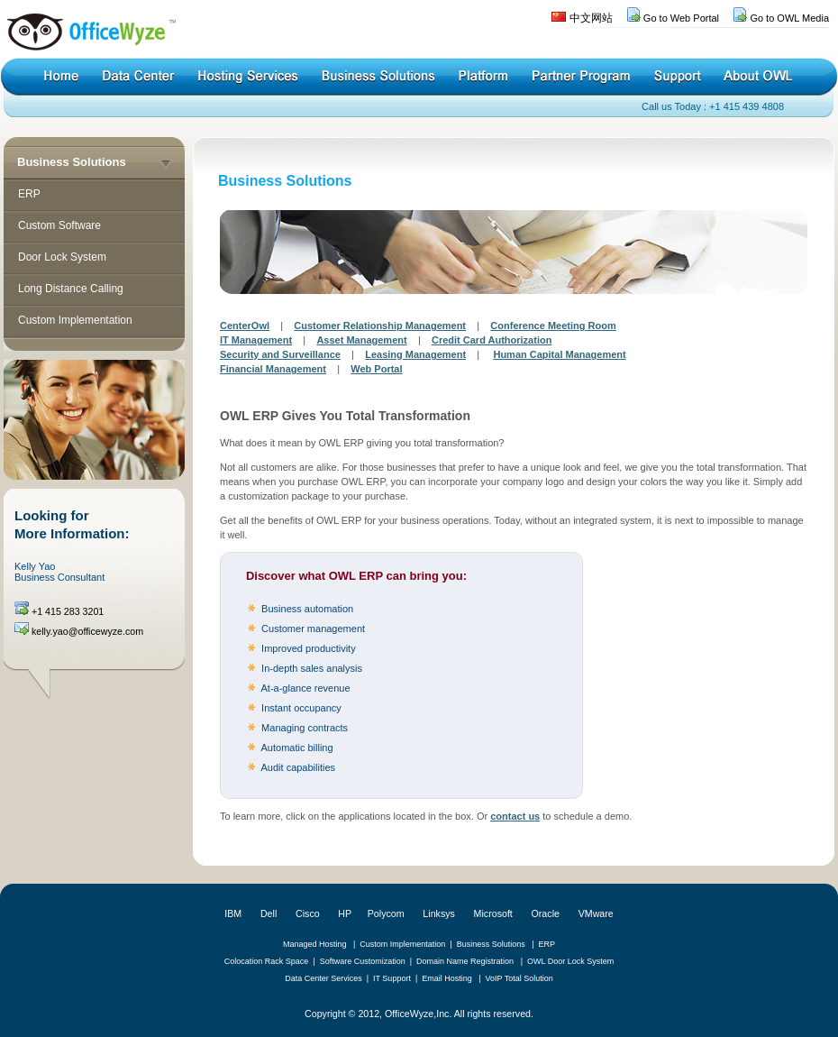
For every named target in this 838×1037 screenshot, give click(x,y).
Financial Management (273, 368)
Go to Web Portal (681, 18)
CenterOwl (244, 325)
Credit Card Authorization (491, 340)
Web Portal (376, 368)
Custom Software (59, 225)
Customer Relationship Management (380, 325)
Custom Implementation (75, 320)
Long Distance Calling (70, 288)
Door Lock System (62, 257)
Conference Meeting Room (552, 325)
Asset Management (361, 340)
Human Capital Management (559, 354)
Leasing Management (415, 354)
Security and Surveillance (280, 354)
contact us (515, 816)
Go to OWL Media (789, 18)
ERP (29, 194)
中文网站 (591, 18)
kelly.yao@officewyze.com (87, 631)
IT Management (256, 340)
